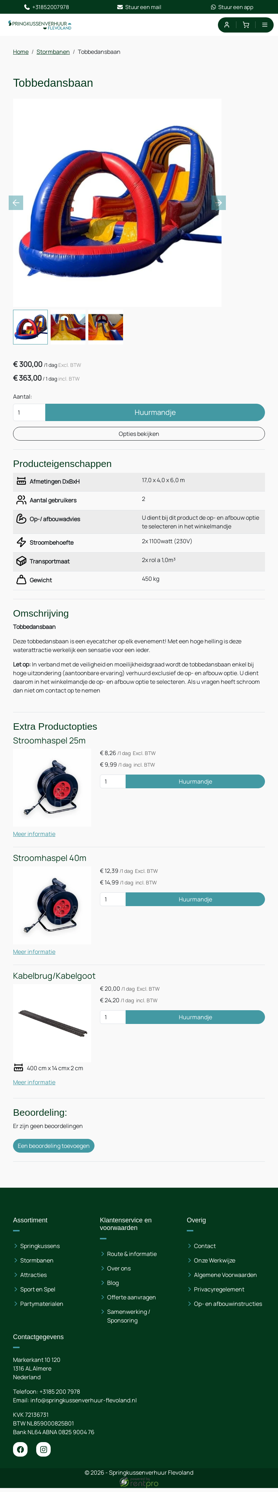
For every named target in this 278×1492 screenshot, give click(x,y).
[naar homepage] (40, 25)
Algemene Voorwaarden (225, 1279)
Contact (205, 1250)
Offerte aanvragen (131, 1301)
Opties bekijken (139, 436)
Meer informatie (34, 837)
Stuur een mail (139, 7)
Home (21, 53)
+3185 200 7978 (59, 1395)
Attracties (33, 1279)
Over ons (119, 1272)
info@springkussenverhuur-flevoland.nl (83, 1404)
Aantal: (22, 398)
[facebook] (20, 1453)
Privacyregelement (219, 1293)
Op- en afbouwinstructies (228, 1308)
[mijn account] (226, 25)
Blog (113, 1287)
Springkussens (40, 1250)
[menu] (264, 25)
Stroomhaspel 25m (49, 744)
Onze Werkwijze (214, 1264)
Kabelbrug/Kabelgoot (54, 979)
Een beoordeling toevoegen (54, 1149)
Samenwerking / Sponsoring (128, 1320)
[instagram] (43, 1453)
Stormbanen (53, 53)
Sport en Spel (37, 1293)
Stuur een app (232, 7)
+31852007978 (46, 7)
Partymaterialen (41, 1308)
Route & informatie (132, 1258)
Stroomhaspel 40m (50, 861)
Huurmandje (155, 414)
